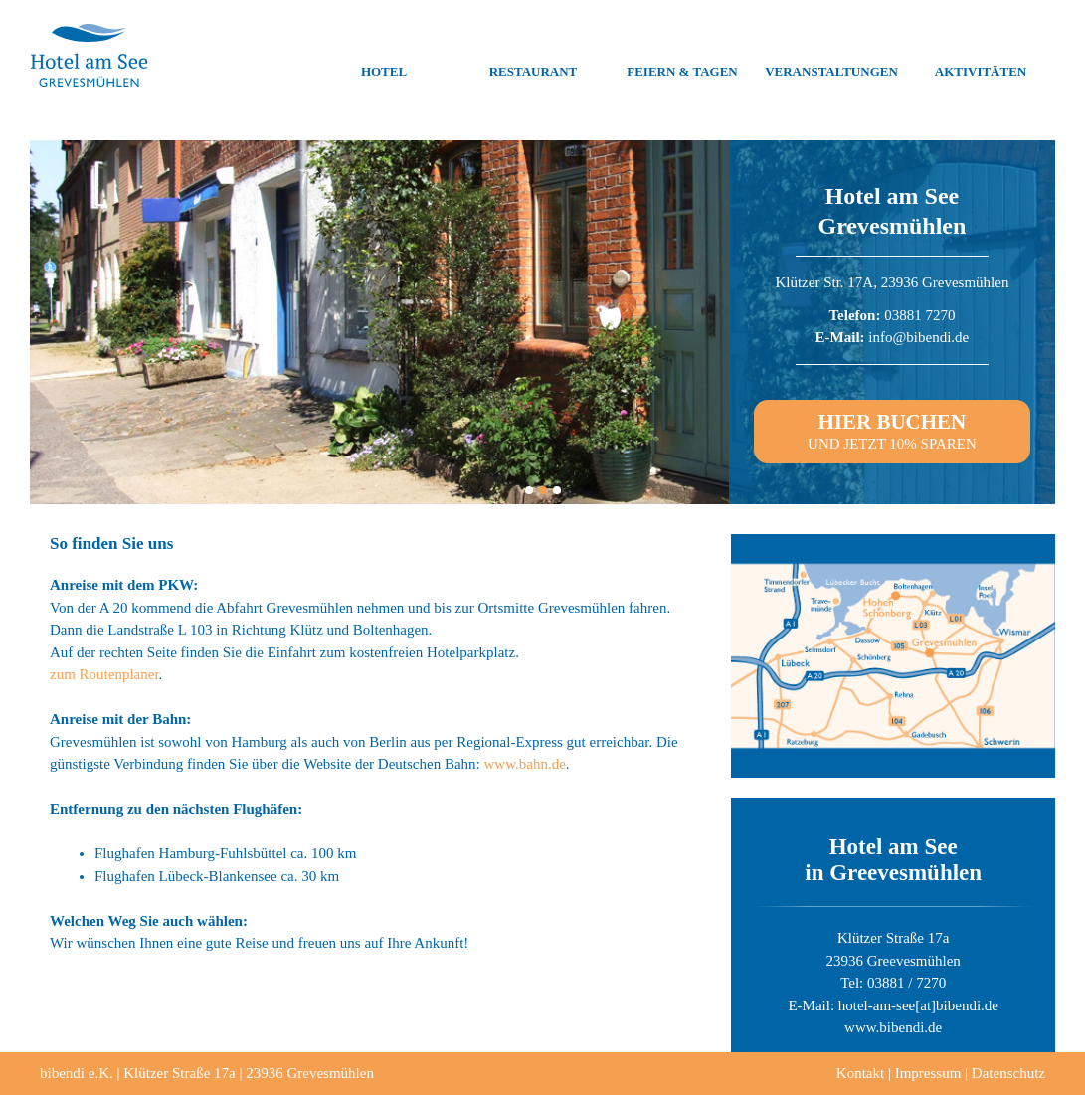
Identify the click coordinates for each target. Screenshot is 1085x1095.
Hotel (384, 56)
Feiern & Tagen (682, 56)
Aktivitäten (980, 56)
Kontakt (860, 1073)
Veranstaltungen (831, 56)
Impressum (928, 1073)
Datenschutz (1008, 1073)
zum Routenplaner (104, 674)
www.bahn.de (525, 764)
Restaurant (533, 56)
